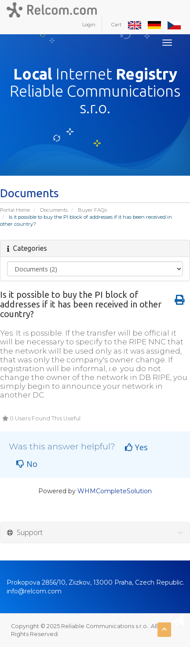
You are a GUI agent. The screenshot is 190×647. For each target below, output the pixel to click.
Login (88, 25)
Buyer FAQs (92, 210)
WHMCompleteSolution (114, 491)
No (26, 464)
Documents (54, 210)
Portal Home (15, 210)
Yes (136, 447)
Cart (116, 25)
